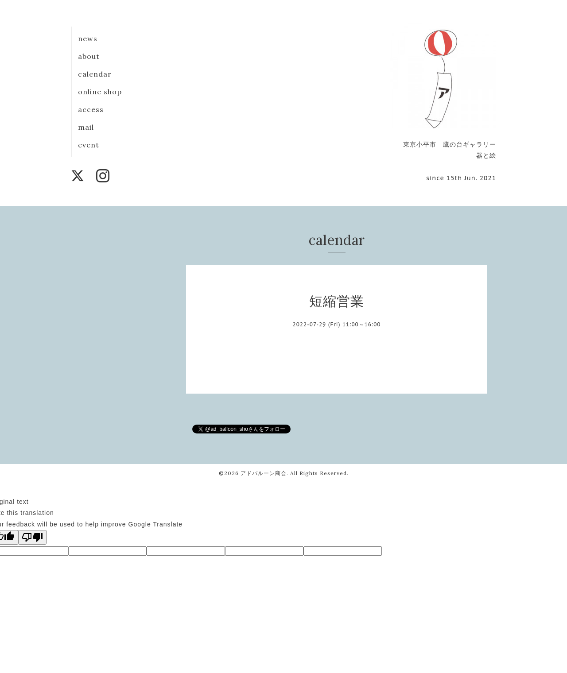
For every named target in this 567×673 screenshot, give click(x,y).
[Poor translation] (32, 537)
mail (86, 127)
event (88, 144)
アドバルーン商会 (264, 473)
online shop (100, 91)
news (87, 38)
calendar (95, 74)
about (89, 56)
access (91, 109)
